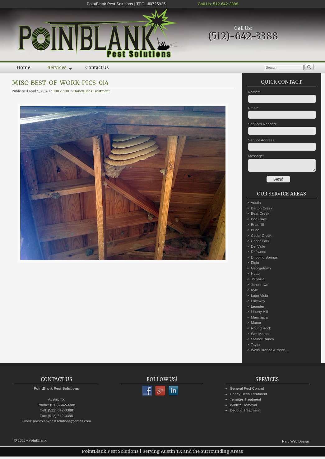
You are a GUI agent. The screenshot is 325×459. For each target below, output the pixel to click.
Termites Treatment (245, 401)
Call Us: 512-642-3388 (217, 4)
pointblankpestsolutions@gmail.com (62, 423)
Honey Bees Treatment (91, 91)
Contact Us (97, 67)
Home (23, 67)
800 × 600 (61, 91)
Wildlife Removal (243, 407)
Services (55, 69)
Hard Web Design (295, 443)
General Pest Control (247, 390)
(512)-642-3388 (243, 36)
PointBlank (37, 442)
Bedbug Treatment (245, 412)
